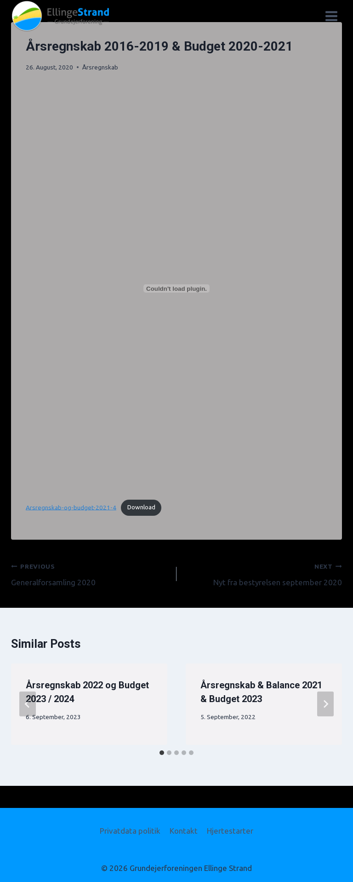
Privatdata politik (130, 830)
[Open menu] (331, 15)
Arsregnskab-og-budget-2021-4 (71, 507)
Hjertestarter (230, 830)
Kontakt (184, 830)
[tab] (161, 752)
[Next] (325, 704)
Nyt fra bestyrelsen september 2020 (263, 573)
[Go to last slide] (27, 704)
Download (141, 507)
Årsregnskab (100, 67)
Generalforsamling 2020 (90, 573)
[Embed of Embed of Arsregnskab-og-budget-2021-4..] (176, 288)
